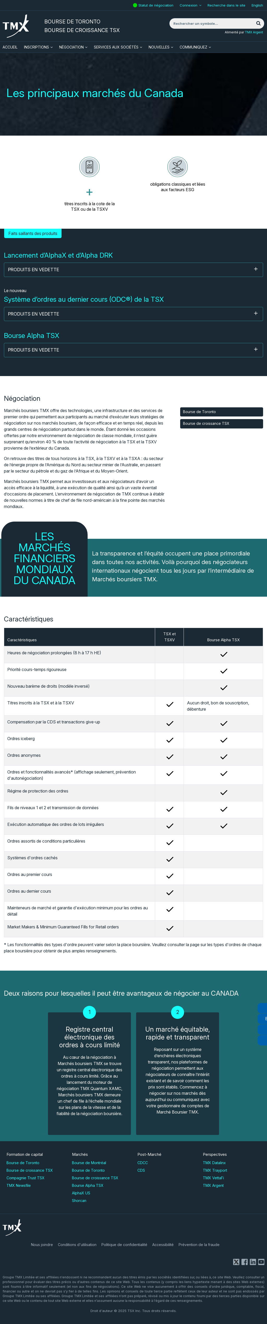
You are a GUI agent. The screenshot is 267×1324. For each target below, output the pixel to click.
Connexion (188, 5)
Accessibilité (163, 1244)
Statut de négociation (156, 3)
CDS (141, 1170)
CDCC (142, 1162)
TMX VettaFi (213, 1178)
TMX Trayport (215, 1170)
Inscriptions (36, 47)
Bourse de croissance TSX (206, 423)
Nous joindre (42, 1244)
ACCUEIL (10, 47)
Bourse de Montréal (89, 1162)
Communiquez (193, 47)
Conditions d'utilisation (77, 1244)
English (257, 5)
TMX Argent (254, 32)
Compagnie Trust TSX (26, 1178)
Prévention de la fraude (199, 1244)
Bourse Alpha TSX (88, 1185)
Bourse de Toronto (199, 411)
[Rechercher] (258, 23)
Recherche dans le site (226, 5)
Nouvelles (159, 47)
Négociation (71, 47)
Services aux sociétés (116, 47)
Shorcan (79, 1200)
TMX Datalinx (214, 1162)
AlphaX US (81, 1193)
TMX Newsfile (19, 1185)
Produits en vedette (133, 269)
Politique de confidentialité (124, 1244)
